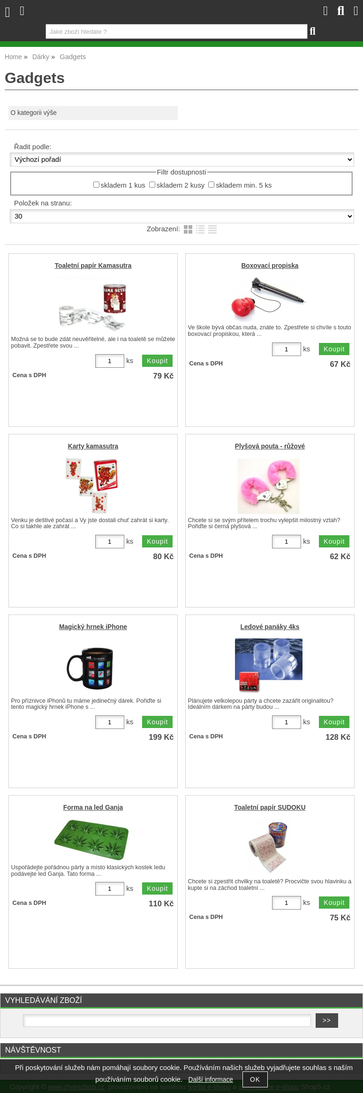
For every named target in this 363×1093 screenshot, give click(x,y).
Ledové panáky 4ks (270, 626)
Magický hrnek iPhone (93, 626)
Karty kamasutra (93, 446)
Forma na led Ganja (93, 807)
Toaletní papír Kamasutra (93, 265)
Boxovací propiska (269, 265)
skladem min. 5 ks (244, 185)
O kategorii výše (34, 112)
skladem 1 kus (123, 185)
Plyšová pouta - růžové (270, 446)
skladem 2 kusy (181, 185)
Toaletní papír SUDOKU (269, 807)
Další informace (211, 1079)
